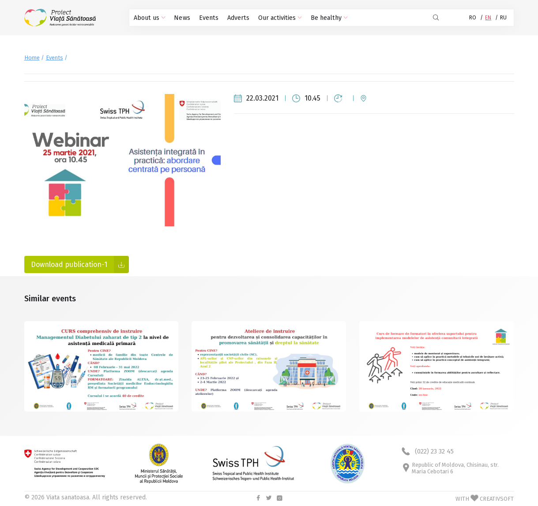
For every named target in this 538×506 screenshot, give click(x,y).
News (181, 18)
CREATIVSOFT (497, 498)
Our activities (277, 18)
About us (149, 18)
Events (207, 18)
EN (488, 18)
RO (472, 18)
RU (503, 18)
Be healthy (325, 18)
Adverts (236, 18)
